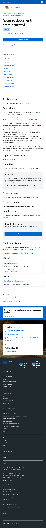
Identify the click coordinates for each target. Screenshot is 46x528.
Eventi (4, 457)
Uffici (4, 374)
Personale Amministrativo (9, 382)
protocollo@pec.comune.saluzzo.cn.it (15, 475)
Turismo (5, 429)
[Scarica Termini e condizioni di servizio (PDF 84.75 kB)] (18, 253)
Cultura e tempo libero (8, 411)
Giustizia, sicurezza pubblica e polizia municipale (15, 416)
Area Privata (6, 513)
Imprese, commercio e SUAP (10, 418)
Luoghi (4, 454)
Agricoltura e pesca (8, 396)
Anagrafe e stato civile (8, 401)
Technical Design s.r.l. (13, 523)
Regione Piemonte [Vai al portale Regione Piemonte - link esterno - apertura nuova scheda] (7, 2)
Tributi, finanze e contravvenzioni (11, 426)
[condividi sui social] (7, 45)
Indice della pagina (23, 54)
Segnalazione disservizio (9, 489)
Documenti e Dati (7, 387)
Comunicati (5, 443)
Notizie (4, 440)
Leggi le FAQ (6, 484)
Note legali (5, 502)
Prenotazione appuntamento (10, 487)
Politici (4, 379)
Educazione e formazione (9, 413)
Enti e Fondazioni (7, 384)
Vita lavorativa (6, 431)
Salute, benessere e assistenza (11, 424)
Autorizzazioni (6, 406)
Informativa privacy (8, 497)
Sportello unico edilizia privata (13, 281)
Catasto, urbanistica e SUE (9, 408)
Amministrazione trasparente (10, 494)
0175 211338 (9, 269)
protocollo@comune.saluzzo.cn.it (14, 473)
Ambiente (5, 398)
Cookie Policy (6, 499)
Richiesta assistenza (8, 492)
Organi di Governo (7, 376)
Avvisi (4, 445)
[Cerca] (41, 7)
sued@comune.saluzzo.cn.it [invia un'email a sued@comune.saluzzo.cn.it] (12, 271)
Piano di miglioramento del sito (11, 507)
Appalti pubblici (7, 403)
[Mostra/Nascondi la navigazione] (3, 7)
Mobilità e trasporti (8, 421)
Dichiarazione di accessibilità (10, 504)
